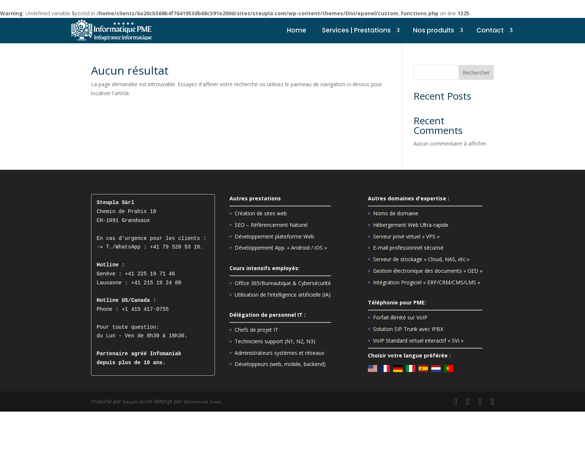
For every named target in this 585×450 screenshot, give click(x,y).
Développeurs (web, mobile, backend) (280, 364)
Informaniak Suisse (210, 401)
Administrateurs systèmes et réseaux (279, 352)
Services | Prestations (356, 30)
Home (296, 30)
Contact (490, 30)
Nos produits (433, 30)
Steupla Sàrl (138, 401)
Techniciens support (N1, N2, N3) (275, 341)
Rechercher (476, 72)
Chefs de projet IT (256, 329)
